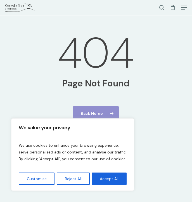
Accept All (109, 178)
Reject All (73, 178)
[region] (72, 154)
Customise (37, 178)
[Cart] (172, 7)
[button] (184, 7)
